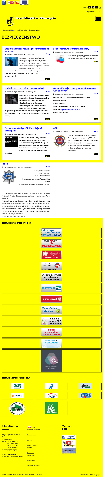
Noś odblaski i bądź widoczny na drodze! (24, 88)
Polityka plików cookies (32, 446)
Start (13, 30)
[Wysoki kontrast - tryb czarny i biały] (93, 7)
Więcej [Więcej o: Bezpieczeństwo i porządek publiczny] (96, 61)
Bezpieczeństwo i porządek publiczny (71, 48)
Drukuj (46, 54)
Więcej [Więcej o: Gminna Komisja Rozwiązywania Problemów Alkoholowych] (96, 119)
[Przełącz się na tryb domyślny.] (89, 7)
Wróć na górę (95, 475)
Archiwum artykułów (33, 465)
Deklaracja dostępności (31, 454)
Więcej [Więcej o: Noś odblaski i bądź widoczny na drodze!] (47, 119)
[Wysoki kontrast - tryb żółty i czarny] (100, 7)
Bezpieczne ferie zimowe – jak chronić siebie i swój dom (27, 49)
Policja (5, 163)
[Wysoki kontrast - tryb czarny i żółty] (96, 7)
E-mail (49, 54)
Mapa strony (31, 460)
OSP (55, 128)
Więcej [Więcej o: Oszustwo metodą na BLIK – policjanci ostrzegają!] (47, 156)
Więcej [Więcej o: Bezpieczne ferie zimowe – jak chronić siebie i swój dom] (47, 79)
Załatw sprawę (31, 435)
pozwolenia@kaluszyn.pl (71, 109)
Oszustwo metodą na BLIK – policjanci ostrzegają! (23, 129)
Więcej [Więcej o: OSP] (96, 154)
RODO (29, 440)
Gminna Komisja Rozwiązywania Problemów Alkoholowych (74, 89)
